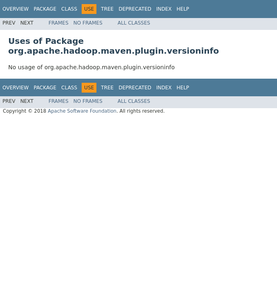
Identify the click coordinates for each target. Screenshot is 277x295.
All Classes (134, 23)
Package (45, 9)
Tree (107, 9)
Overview (15, 9)
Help (182, 9)
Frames (58, 23)
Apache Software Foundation (82, 111)
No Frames (88, 23)
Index (164, 9)
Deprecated (135, 9)
